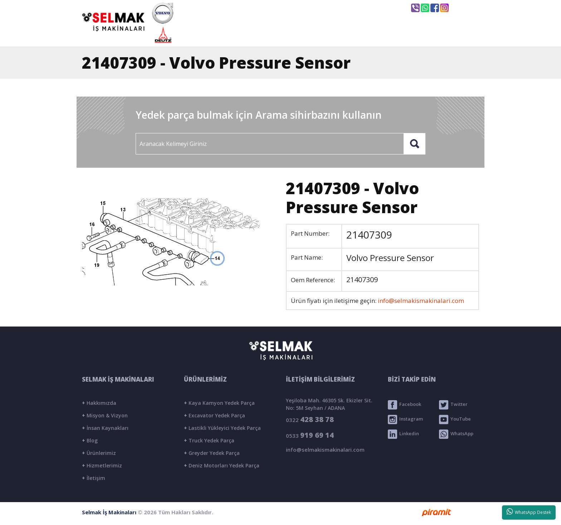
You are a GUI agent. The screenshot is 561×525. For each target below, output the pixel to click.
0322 (310, 419)
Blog (90, 440)
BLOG (395, 35)
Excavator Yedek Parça (214, 415)
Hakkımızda (99, 402)
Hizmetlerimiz (102, 465)
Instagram (405, 419)
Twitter (453, 404)
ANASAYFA (220, 35)
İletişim (93, 478)
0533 (310, 435)
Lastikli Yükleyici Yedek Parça (222, 428)
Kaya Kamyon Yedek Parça (219, 402)
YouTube (455, 419)
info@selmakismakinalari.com (293, 7)
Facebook (404, 404)
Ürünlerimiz (99, 453)
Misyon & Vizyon (105, 415)
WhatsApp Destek (529, 512)
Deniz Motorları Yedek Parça (221, 465)
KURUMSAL (282, 35)
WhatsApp (456, 434)
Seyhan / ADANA (372, 8)
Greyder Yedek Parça (212, 453)
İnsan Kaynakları (105, 428)
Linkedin (403, 434)
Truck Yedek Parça (209, 440)
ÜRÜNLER (342, 35)
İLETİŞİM (446, 35)
